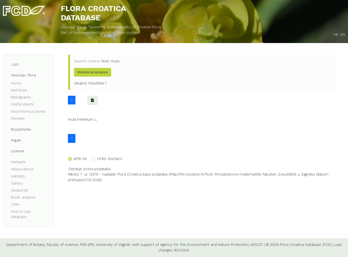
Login (15, 64)
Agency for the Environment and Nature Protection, (204, 244)
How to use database (21, 214)
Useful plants (22, 104)
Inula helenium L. (82, 119)
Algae (16, 140)
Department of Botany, (25, 244)
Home (16, 83)
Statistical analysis (92, 72)
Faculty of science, (63, 244)
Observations (22, 169)
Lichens (17, 151)
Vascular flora (23, 75)
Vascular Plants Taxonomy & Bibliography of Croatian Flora (111, 27)
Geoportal (19, 190)
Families (18, 118)
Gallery (17, 183)
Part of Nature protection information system (100, 32)
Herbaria (18, 162)
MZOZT (257, 244)
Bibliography (21, 97)
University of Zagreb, (113, 244)
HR (336, 34)
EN (343, 34)
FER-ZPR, (87, 244)
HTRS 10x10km (109, 159)
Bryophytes (21, 129)
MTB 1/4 (80, 159)
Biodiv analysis (23, 197)
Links (15, 204)
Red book (19, 90)
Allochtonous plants (28, 111)
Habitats (18, 176)
